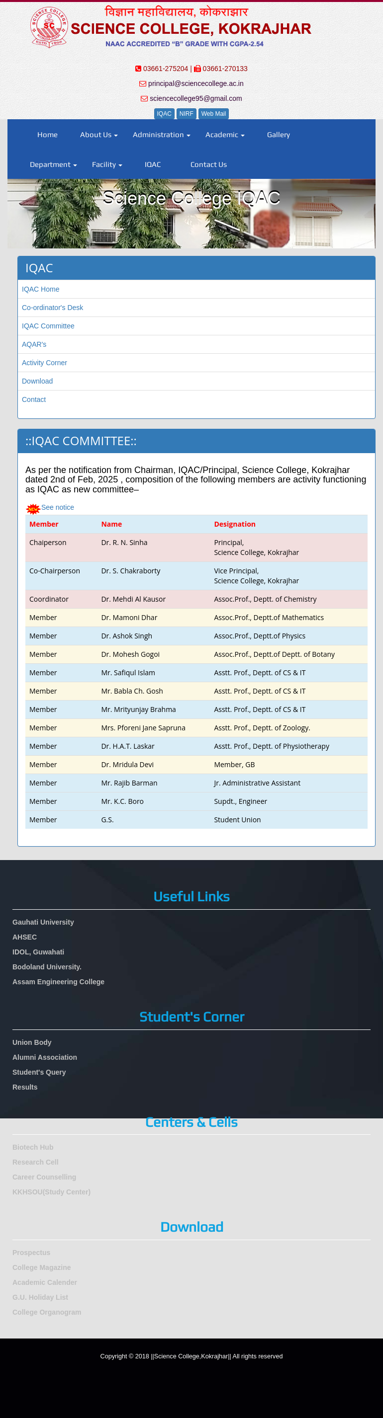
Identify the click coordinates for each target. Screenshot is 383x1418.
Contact (34, 399)
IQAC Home (40, 289)
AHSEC (24, 937)
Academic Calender (44, 1282)
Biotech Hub (32, 1147)
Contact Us (209, 164)
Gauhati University (43, 922)
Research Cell (35, 1162)
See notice (57, 507)
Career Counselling (44, 1177)
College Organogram (46, 1312)
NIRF (186, 113)
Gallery (278, 134)
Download (37, 381)
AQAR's (34, 344)
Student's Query (39, 1072)
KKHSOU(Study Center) (51, 1192)
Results (25, 1087)
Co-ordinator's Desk (52, 308)
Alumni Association (44, 1057)
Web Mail (213, 113)
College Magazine (41, 1267)
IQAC (164, 113)
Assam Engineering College (58, 982)
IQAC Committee (48, 326)
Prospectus (31, 1253)
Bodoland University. (47, 967)
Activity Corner (44, 363)
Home (47, 134)
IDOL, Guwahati (38, 952)
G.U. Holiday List (40, 1297)
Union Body (32, 1042)
